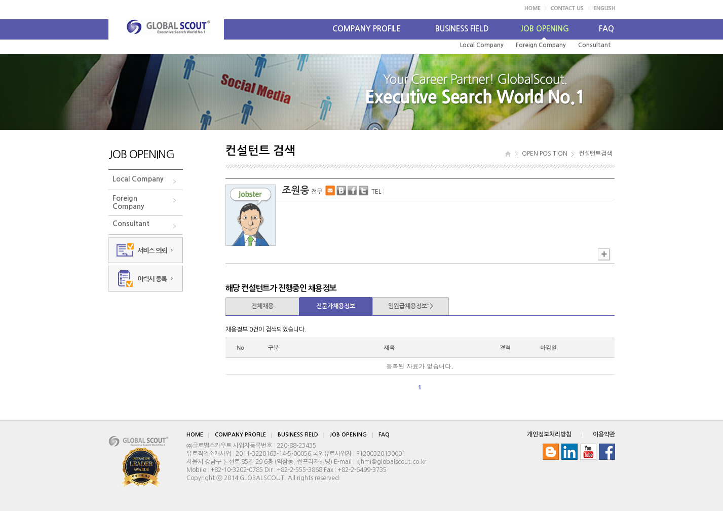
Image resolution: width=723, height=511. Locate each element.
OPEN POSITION (544, 154)
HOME (194, 434)
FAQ (606, 28)
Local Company (482, 45)
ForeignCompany (128, 202)
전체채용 (262, 306)
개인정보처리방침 (549, 434)
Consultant (594, 45)
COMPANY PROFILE (366, 28)
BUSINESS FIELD (462, 28)
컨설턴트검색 (595, 154)
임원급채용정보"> (410, 306)
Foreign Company (541, 45)
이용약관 (604, 434)
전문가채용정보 (335, 306)
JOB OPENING (544, 28)
